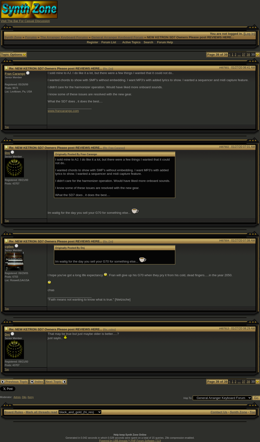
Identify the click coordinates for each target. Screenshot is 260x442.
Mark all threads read (41, 412)
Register (92, 42)
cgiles (9, 246)
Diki (24, 397)
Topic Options (13, 54)
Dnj (7, 153)
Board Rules (13, 412)
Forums (31, 37)
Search (148, 42)
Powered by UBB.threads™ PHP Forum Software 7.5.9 (130, 440)
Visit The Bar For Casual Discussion (25, 21)
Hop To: (188, 398)
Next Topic (56, 381)
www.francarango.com (63, 111)
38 (248, 54)
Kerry (31, 397)
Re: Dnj (108, 68)
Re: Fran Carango (114, 147)
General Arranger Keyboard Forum (117, 37)
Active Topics (131, 42)
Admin (17, 397)
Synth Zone (13, 37)
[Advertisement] (173, 11)
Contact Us (219, 412)
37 (244, 54)
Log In (249, 33)
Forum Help (165, 42)
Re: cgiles (109, 329)
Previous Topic (14, 381)
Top (7, 127)
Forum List (108, 42)
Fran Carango (15, 73)
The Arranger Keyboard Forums (64, 37)
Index (36, 381)
